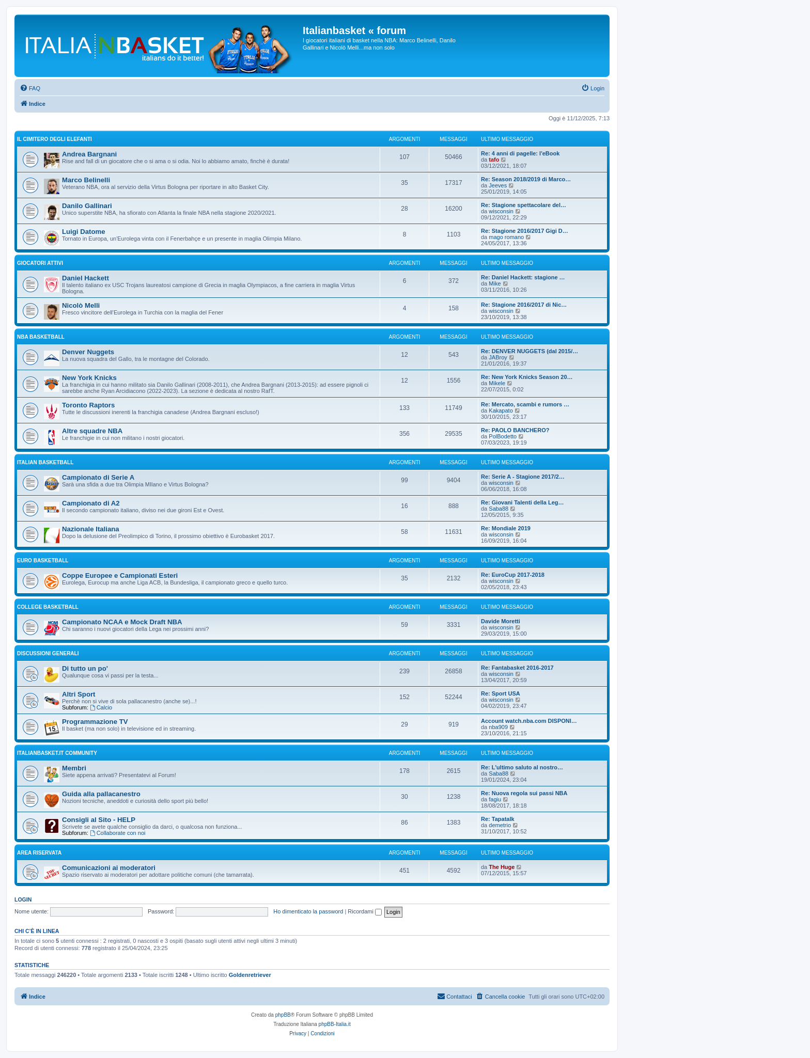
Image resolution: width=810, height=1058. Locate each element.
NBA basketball (41, 337)
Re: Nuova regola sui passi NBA (524, 793)
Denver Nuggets (88, 352)
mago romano (506, 237)
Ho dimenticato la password (308, 911)
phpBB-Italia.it (335, 1024)
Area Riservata (39, 853)
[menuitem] (30, 88)
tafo (494, 159)
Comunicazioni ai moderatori (108, 868)
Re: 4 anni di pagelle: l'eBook (520, 153)
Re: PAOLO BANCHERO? (515, 430)
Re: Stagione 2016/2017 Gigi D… (524, 231)
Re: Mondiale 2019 (506, 528)
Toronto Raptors (88, 405)
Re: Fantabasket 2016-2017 (517, 668)
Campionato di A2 (91, 503)
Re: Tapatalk (498, 819)
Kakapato (500, 410)
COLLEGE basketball (48, 607)
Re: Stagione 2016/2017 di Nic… (524, 305)
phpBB (283, 1015)
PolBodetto (503, 436)
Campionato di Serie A (98, 477)
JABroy (498, 357)
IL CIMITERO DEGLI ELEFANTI (54, 139)
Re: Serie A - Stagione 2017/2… (523, 476)
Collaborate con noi (118, 833)
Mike (495, 283)
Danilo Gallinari (87, 206)
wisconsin (501, 211)
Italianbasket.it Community (57, 753)
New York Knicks (89, 378)
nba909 (498, 727)
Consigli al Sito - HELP (98, 820)
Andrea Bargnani (89, 154)
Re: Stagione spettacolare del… (523, 205)
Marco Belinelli (86, 180)
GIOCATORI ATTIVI (40, 263)
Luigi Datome (83, 231)
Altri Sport (78, 694)
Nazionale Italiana (90, 529)
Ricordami (365, 911)
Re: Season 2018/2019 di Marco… (526, 179)
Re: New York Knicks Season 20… (527, 377)
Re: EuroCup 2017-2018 (512, 575)
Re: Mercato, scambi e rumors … (525, 404)
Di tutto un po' (85, 668)
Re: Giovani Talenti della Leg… (522, 502)
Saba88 (498, 509)
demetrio (500, 825)
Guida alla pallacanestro (101, 794)
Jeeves (498, 185)
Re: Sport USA (500, 693)
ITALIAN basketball (45, 462)
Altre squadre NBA (92, 431)
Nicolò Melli (81, 305)
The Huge (502, 867)
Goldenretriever (250, 975)
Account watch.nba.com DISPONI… (529, 721)
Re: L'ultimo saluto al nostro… (522, 767)
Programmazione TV (95, 721)
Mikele (497, 383)
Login (23, 899)
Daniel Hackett (85, 278)
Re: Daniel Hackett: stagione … (523, 277)
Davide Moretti (500, 621)
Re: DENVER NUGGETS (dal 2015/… (529, 351)
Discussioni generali (48, 653)
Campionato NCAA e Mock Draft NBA (122, 622)
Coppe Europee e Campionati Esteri (120, 575)
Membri (74, 768)
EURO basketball (42, 560)
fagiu (495, 799)
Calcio (101, 707)
